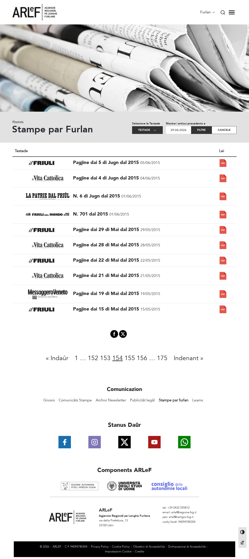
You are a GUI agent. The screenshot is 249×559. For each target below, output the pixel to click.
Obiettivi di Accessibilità (149, 547)
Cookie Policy (121, 547)
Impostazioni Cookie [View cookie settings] (118, 552)
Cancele (224, 130)
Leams (197, 400)
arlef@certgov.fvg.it (181, 517)
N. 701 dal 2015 (90, 214)
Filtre (201, 130)
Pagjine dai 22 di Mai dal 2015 (106, 260)
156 (142, 358)
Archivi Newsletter (111, 400)
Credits (139, 552)
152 (93, 358)
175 (162, 358)
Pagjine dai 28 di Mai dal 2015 (106, 245)
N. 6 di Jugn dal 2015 (96, 196)
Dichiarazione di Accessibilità (187, 547)
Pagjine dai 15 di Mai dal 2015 (106, 309)
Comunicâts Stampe (75, 400)
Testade (147, 130)
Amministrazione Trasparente (181, 526)
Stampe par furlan (173, 400)
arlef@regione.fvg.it (183, 512)
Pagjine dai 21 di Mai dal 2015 (106, 275)
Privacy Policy (100, 547)
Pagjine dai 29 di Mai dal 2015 (106, 229)
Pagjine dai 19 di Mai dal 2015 (106, 293)
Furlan (208, 12)
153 (105, 358)
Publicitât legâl (142, 400)
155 (129, 358)
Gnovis (49, 400)
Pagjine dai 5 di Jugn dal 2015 (106, 162)
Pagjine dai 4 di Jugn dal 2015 (106, 178)
